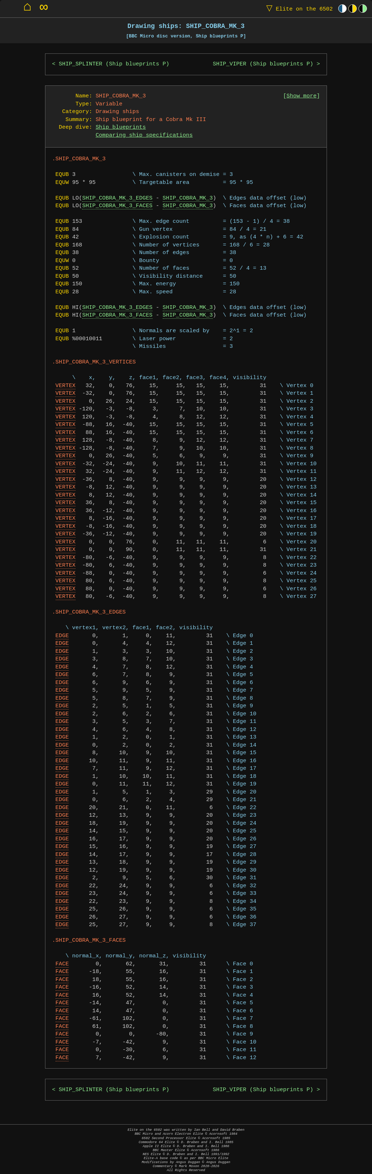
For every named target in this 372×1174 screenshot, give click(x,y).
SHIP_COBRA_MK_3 (188, 198)
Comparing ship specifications (144, 135)
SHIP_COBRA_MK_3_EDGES (117, 198)
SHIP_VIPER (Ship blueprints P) (263, 64)
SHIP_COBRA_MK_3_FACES (117, 206)
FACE (62, 964)
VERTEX (66, 386)
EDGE (62, 636)
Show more (302, 96)
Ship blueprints (121, 127)
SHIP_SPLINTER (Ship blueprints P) (114, 64)
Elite (298, 8)
